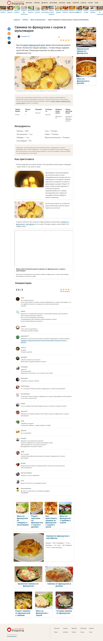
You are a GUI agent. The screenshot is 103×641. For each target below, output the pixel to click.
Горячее (37, 2)
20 (59, 37)
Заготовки (53, 2)
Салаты (83, 2)
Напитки (76, 2)
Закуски (62, 2)
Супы (96, 2)
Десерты (44, 2)
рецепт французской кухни (34, 45)
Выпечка (29, 2)
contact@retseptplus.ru (12, 636)
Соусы (90, 2)
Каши (69, 2)
